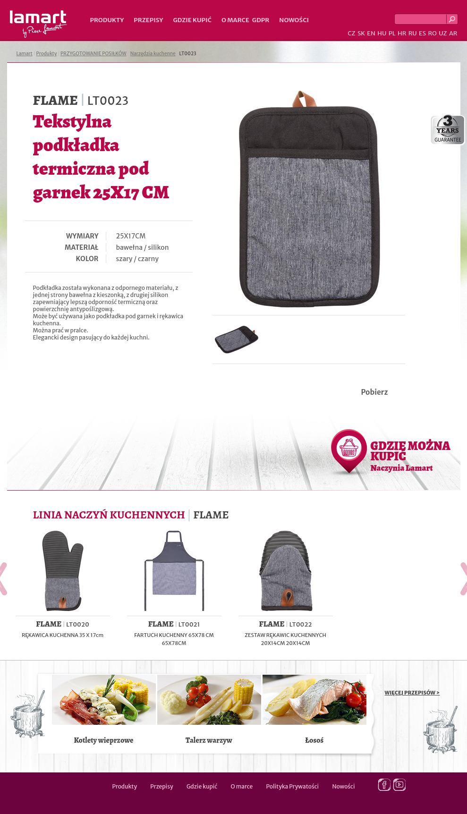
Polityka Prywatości (292, 786)
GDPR (261, 20)
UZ (443, 33)
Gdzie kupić (192, 20)
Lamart (38, 24)
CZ (351, 33)
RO (432, 33)
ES (422, 33)
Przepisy (148, 20)
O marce (235, 20)
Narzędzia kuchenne (153, 54)
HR (402, 33)
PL (392, 33)
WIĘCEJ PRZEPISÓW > (412, 692)
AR (453, 33)
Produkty (107, 20)
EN (371, 33)
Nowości (294, 20)
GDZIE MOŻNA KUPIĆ (410, 456)
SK (361, 33)
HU (381, 33)
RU (412, 33)
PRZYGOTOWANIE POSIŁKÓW (93, 54)
